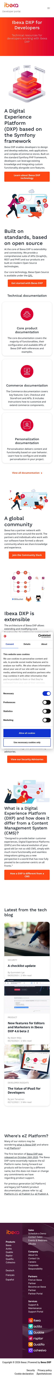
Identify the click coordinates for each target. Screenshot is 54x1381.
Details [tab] (27, 644)
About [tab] (44, 644)
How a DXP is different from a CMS (27, 875)
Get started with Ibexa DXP (27, 283)
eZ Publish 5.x (26, 1193)
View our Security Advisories (27, 759)
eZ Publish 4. (42, 1193)
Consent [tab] (10, 644)
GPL (30, 275)
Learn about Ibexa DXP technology (27, 177)
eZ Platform (13, 1148)
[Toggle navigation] (48, 8)
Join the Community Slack (27, 555)
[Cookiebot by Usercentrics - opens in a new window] (38, 636)
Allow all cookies (27, 733)
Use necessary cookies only (27, 742)
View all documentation (25, 472)
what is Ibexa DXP (26, 1144)
